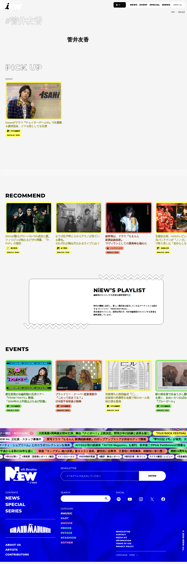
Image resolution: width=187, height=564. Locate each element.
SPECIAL (155, 5)
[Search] (86, 498)
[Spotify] (118, 499)
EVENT (143, 5)
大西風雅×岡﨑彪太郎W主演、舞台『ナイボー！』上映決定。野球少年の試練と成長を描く (98, 433)
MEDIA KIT (121, 537)
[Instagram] (141, 499)
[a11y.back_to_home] (11, 6)
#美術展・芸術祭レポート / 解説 (40, 456)
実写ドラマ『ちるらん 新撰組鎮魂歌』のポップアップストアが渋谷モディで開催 (100, 439)
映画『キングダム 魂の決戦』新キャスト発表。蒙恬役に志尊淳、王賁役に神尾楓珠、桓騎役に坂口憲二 (105, 451)
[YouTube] (130, 499)
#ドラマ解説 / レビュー (163, 456)
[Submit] (107, 498)
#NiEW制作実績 (90, 456)
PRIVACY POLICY (125, 546)
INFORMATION (123, 540)
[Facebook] (163, 499)
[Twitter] (152, 499)
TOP (173, 12)
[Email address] (100, 476)
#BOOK (66, 528)
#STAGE (66, 532)
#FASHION (68, 537)
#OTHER (67, 542)
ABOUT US (13, 544)
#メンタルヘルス (69, 456)
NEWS (133, 5)
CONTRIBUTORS (17, 554)
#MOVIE (67, 523)
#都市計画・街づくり (137, 456)
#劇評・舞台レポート (112, 456)
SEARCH (65, 492)
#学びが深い (14, 456)
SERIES (166, 5)
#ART (65, 518)
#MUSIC (66, 513)
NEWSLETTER (69, 468)
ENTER (152, 476)
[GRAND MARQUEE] (30, 528)
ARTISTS (11, 549)
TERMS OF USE (123, 543)
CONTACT (121, 534)
